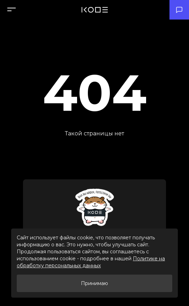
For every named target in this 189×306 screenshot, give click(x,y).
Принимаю (94, 283)
